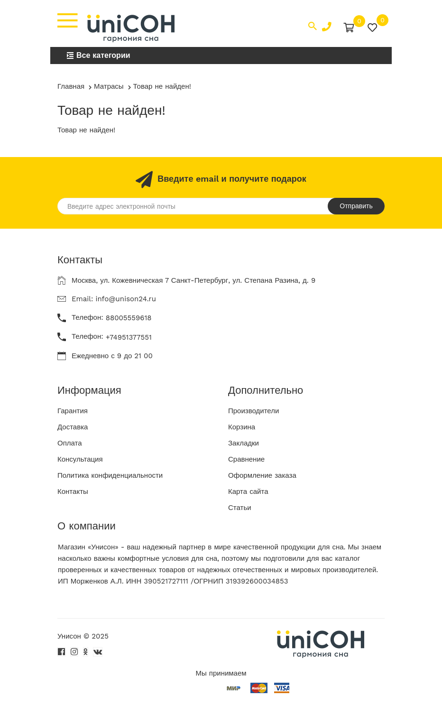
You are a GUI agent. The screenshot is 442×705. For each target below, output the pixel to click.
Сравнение (246, 459)
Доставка (72, 427)
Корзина (241, 427)
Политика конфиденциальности (110, 475)
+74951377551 (129, 337)
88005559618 (129, 318)
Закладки (243, 443)
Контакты (72, 491)
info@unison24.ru (125, 299)
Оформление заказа (262, 475)
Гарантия (72, 411)
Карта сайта (248, 491)
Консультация (80, 459)
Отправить (356, 206)
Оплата (69, 443)
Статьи (239, 507)
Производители (253, 411)
